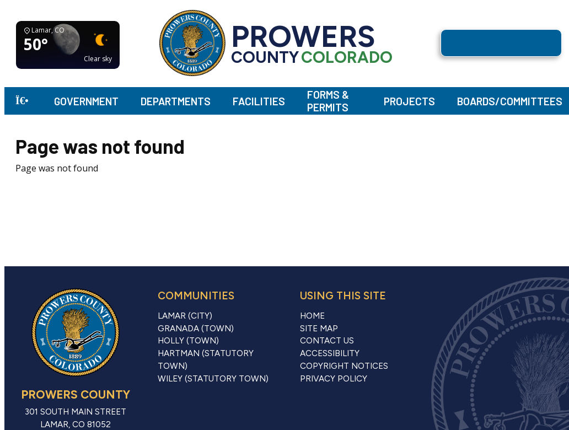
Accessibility (329, 353)
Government (86, 101)
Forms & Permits (328, 101)
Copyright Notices (344, 366)
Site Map (319, 329)
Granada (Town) (196, 329)
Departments (176, 101)
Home (312, 316)
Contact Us (327, 341)
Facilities (259, 101)
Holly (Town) (188, 341)
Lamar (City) (185, 316)
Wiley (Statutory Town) (213, 379)
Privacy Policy (333, 379)
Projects (409, 101)
